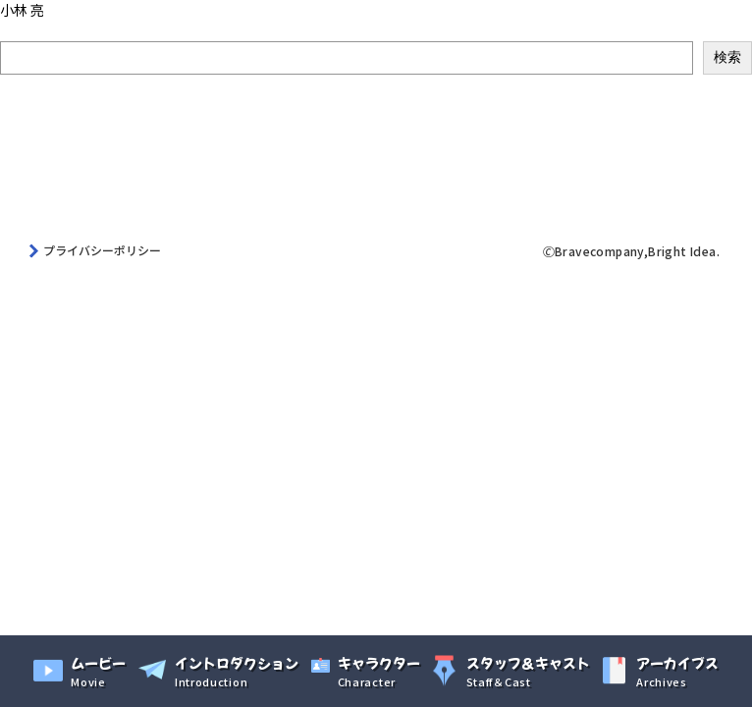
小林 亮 (22, 10)
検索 (13, 30)
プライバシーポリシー (102, 250)
